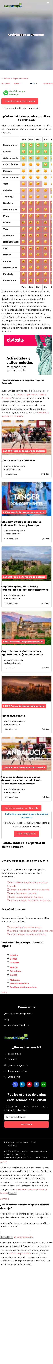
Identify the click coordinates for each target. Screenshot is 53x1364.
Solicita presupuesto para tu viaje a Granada (26, 816)
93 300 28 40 (14, 1054)
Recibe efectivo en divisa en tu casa (26, 934)
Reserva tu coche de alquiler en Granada (29, 900)
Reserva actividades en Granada (25, 897)
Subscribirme (6, 1237)
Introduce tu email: (9, 1226)
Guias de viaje (15, 1077)
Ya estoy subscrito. (23, 1237)
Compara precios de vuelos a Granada (28, 889)
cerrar (3, 1162)
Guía (32, 83)
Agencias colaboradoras (16, 1025)
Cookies (34, 1142)
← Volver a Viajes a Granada (14, 78)
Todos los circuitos (17, 1071)
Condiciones (22, 1142)
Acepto (13, 1193)
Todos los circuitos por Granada (21, 808)
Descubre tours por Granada (20, 101)
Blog (6, 1019)
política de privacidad (20, 1253)
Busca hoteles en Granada (22, 893)
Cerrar (4, 1199)
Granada (5, 83)
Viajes (16, 83)
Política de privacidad (15, 1110)
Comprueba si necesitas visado (24, 927)
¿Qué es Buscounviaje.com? (18, 1013)
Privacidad (9, 1142)
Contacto (12, 1059)
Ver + (4, 992)
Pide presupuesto (27, 833)
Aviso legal (12, 1145)
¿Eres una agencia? (18, 1065)
